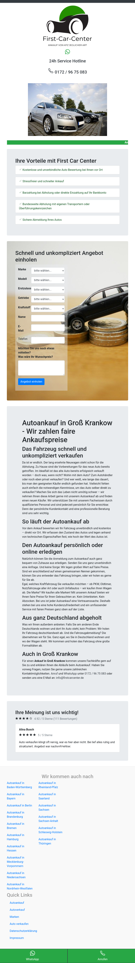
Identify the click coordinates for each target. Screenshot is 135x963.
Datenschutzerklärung (23, 931)
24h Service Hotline (67, 61)
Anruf (54, 673)
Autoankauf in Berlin (19, 805)
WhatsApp (70, 673)
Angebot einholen (31, 381)
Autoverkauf (17, 909)
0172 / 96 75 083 (67, 71)
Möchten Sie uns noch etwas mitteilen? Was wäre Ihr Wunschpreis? (36, 352)
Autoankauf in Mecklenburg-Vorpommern (15, 862)
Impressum (17, 938)
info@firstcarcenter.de (70, 677)
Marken (14, 916)
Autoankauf (17, 902)
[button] (16, 109)
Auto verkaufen (19, 924)
